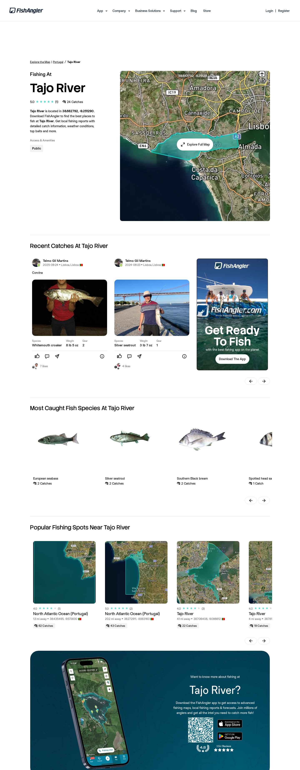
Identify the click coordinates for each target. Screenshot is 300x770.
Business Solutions (148, 11)
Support (175, 11)
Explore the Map (40, 62)
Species (36, 341)
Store (207, 11)
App (100, 11)
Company (119, 11)
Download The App (232, 359)
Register (284, 11)
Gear (85, 341)
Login (269, 11)
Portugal (58, 62)
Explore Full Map (198, 144)
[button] (195, 144)
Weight (70, 341)
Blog (194, 11)
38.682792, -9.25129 (196, 75)
